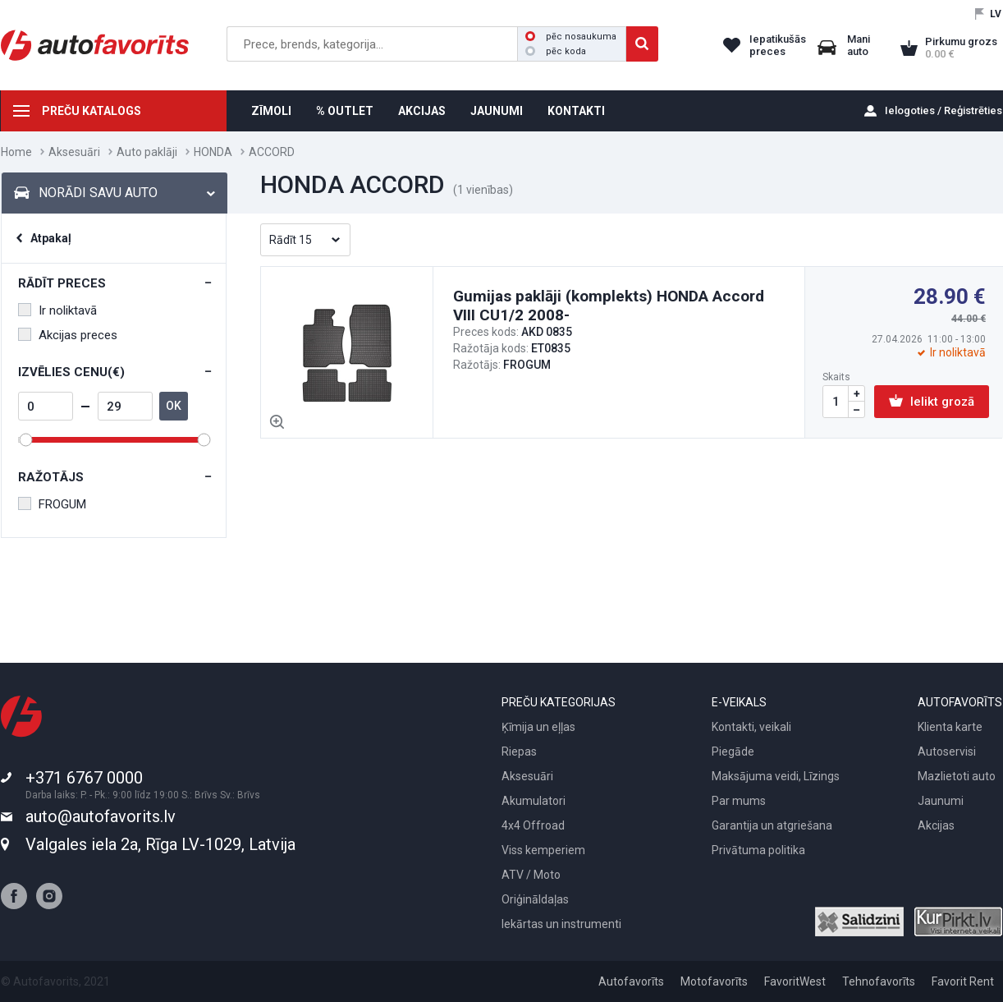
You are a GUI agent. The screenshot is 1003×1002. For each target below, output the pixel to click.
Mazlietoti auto (957, 776)
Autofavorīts (631, 981)
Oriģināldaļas (535, 899)
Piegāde (733, 751)
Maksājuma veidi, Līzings (776, 776)
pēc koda (555, 51)
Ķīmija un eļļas (538, 726)
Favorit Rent (963, 981)
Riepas (519, 751)
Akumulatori (534, 800)
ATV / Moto (531, 874)
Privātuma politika (758, 850)
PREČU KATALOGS (91, 110)
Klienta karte (950, 726)
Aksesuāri (74, 152)
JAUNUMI (496, 110)
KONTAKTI (576, 110)
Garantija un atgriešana (772, 825)
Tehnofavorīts (878, 981)
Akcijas (936, 825)
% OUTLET (344, 110)
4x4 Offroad (533, 825)
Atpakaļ (50, 238)
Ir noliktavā (57, 310)
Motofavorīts (714, 981)
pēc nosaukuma (570, 36)
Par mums (739, 800)
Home (16, 152)
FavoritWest (795, 981)
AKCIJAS (422, 110)
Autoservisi (947, 751)
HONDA (213, 152)
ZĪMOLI (271, 110)
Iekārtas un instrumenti (561, 924)
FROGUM (52, 504)
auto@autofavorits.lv (100, 816)
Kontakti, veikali (751, 726)
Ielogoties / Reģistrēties (943, 110)
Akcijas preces (67, 335)
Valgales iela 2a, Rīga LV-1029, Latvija (160, 844)
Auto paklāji (147, 152)
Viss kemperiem (543, 850)
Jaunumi (941, 800)
